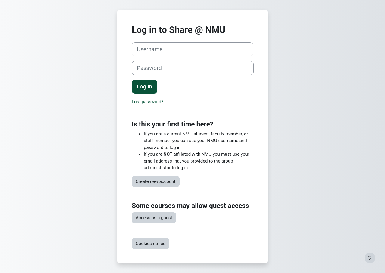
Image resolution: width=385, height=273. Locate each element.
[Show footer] (370, 258)
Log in (144, 86)
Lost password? (147, 101)
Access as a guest (154, 217)
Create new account (156, 181)
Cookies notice (150, 243)
